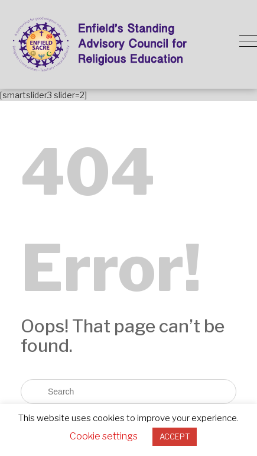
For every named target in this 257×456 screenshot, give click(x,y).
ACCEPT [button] (175, 436)
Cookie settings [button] (104, 436)
